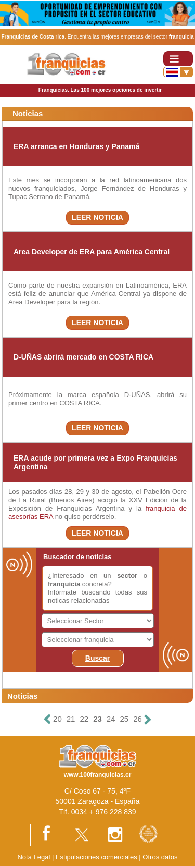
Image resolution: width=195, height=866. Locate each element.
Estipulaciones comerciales (97, 857)
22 (84, 718)
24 (111, 718)
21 (71, 718)
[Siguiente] (147, 719)
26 (137, 718)
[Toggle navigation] (178, 58)
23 (97, 718)
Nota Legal (33, 857)
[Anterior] (47, 719)
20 (57, 718)
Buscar (97, 658)
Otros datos (159, 857)
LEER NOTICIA (97, 217)
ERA (46, 517)
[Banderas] (178, 72)
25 (124, 718)
